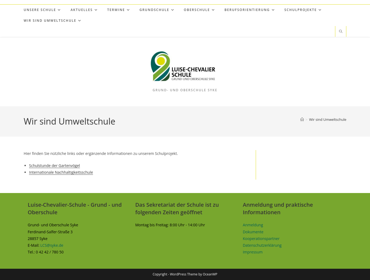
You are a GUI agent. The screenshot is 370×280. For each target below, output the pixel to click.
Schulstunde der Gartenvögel (54, 165)
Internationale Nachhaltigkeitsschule (61, 172)
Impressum (253, 251)
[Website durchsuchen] (340, 32)
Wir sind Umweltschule (327, 119)
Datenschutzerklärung (262, 245)
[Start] (302, 119)
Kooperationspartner (261, 238)
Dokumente (253, 231)
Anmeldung (253, 224)
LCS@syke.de (51, 245)
